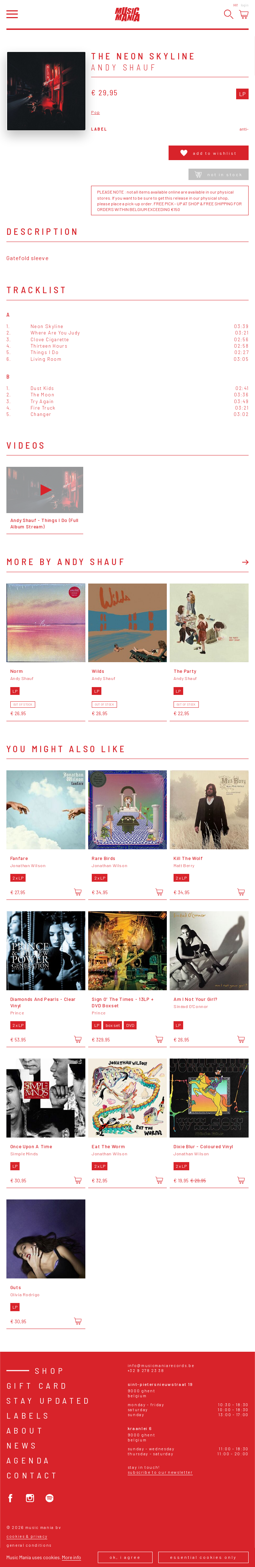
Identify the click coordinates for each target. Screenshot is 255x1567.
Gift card (37, 1385)
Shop (50, 1370)
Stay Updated (48, 1400)
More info (71, 1557)
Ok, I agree (125, 1557)
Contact (32, 1475)
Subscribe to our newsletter (160, 1472)
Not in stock (219, 174)
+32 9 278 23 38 (146, 1370)
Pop (95, 112)
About (25, 1430)
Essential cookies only (203, 1557)
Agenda (28, 1460)
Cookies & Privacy (27, 1536)
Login (245, 5)
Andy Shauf (124, 67)
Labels (28, 1415)
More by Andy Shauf (66, 561)
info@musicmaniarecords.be (161, 1365)
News (22, 1445)
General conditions (29, 1545)
